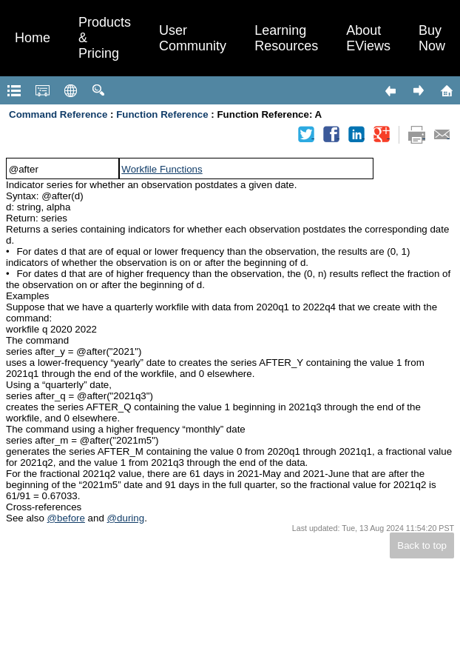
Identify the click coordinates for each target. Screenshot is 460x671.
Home (32, 37)
